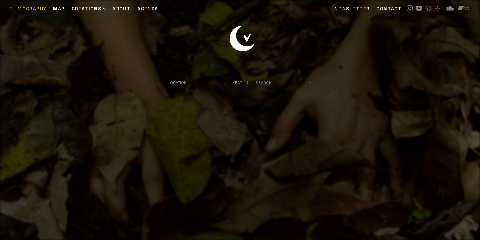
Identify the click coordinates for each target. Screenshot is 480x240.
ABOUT (121, 8)
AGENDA (147, 8)
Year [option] (237, 82)
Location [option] (177, 82)
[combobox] (197, 82)
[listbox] (241, 82)
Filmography (27, 8)
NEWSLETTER (352, 8)
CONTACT (389, 8)
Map (59, 8)
